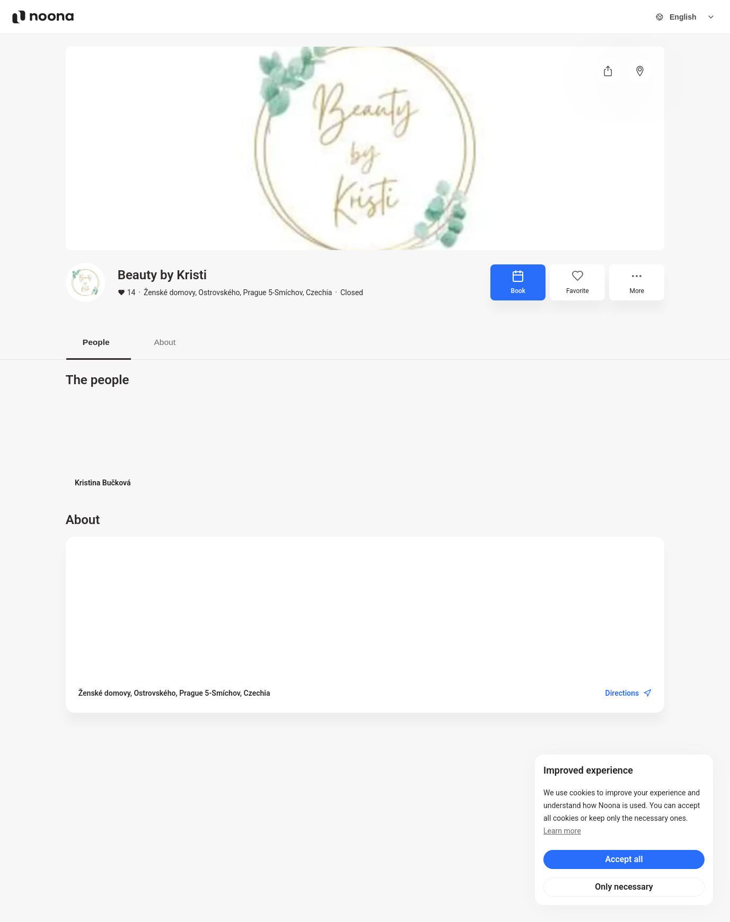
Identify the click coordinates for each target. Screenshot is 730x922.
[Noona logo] (42, 17)
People (98, 342)
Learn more (562, 831)
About (172, 342)
